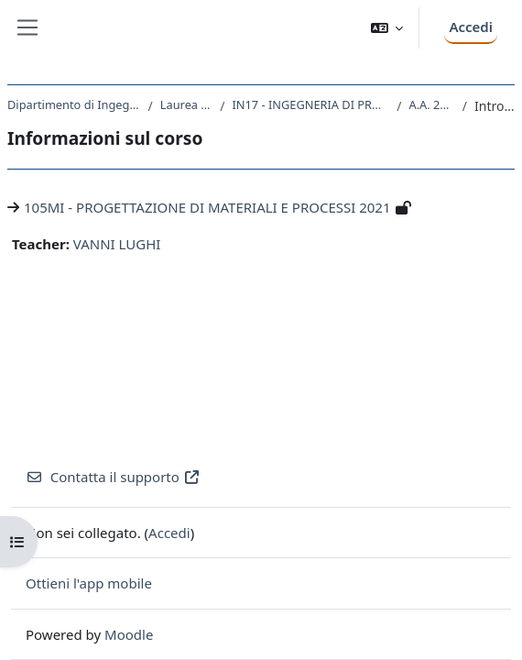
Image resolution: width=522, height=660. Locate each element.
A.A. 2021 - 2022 (431, 104)
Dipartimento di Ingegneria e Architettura (74, 104)
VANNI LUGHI (117, 244)
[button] (387, 28)
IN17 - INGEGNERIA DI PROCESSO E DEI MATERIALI (310, 104)
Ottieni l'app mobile (89, 583)
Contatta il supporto (113, 477)
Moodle (128, 634)
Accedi (471, 26)
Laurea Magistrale (186, 104)
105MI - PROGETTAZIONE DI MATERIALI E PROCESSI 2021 (207, 207)
